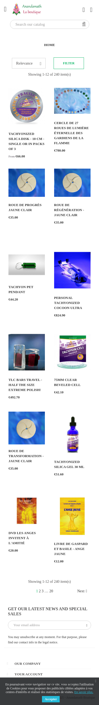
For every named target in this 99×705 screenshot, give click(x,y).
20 (51, 591)
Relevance (28, 63)
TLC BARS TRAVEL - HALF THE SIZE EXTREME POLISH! (25, 385)
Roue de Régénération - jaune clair (69, 210)
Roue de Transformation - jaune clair (26, 456)
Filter (69, 63)
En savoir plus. (83, 692)
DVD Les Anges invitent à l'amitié (22, 538)
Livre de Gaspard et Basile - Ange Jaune (71, 549)
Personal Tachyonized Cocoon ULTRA (68, 303)
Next (82, 591)
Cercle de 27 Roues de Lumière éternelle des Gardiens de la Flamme (71, 133)
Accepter (51, 699)
